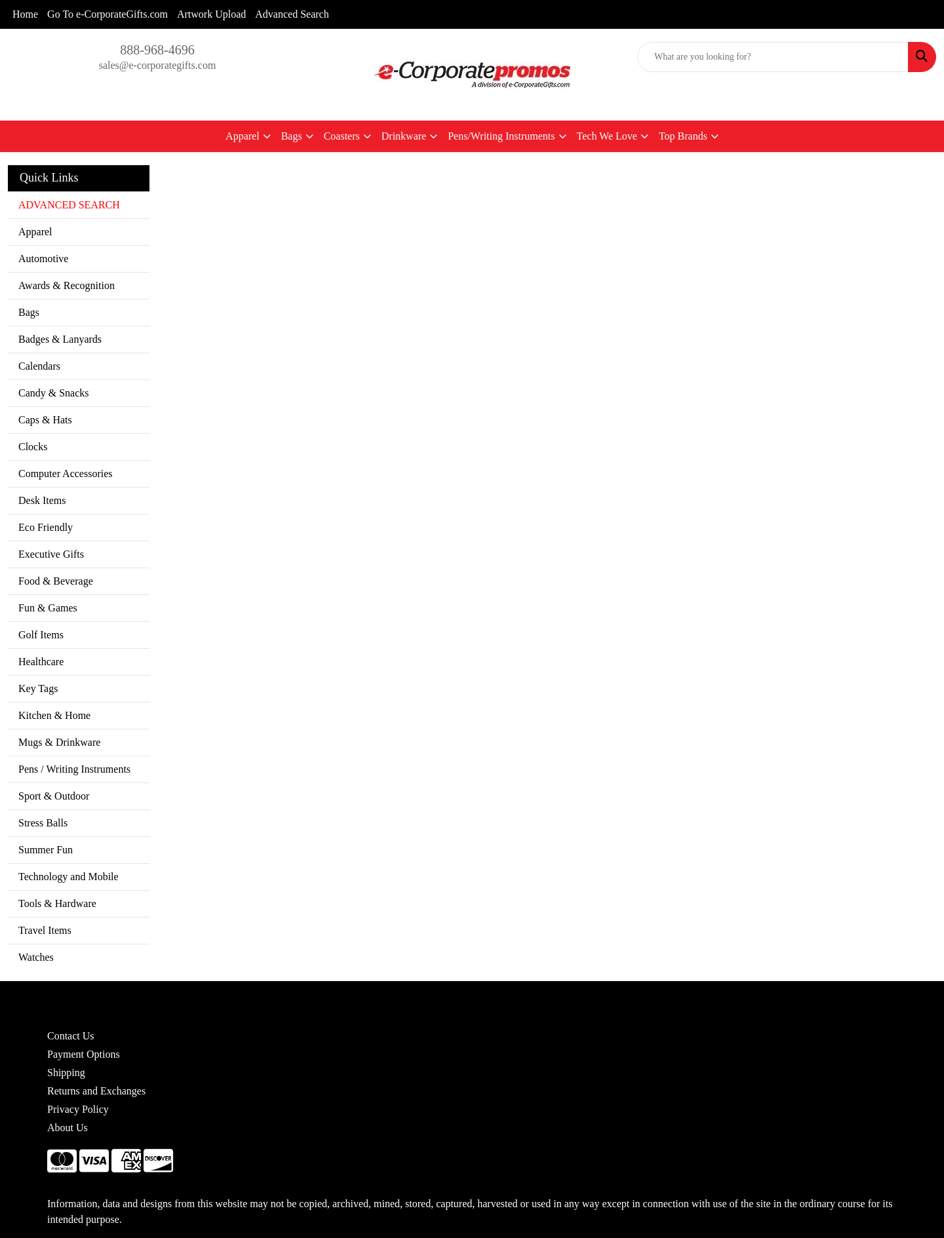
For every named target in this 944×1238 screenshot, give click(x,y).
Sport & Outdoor (53, 796)
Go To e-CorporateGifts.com (107, 14)
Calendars (39, 366)
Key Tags (38, 688)
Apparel (243, 136)
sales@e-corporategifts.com (157, 65)
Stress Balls (43, 822)
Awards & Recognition (66, 285)
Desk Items (42, 500)
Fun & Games (47, 607)
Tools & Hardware (57, 903)
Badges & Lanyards (60, 339)
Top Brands (683, 136)
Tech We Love (607, 136)
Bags (291, 136)
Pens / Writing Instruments (74, 769)
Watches (36, 957)
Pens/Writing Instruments (501, 136)
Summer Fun (45, 849)
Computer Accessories (65, 473)
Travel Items (44, 930)
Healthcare (41, 661)
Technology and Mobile (68, 876)
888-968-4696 (157, 50)
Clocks (32, 446)
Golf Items (41, 634)
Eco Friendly (45, 527)
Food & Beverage (55, 581)
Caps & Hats (45, 419)
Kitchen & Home (54, 715)
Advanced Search (291, 14)
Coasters (342, 136)
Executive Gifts (51, 554)
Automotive (43, 258)
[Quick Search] (773, 57)
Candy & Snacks (53, 392)
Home (25, 14)
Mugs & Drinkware (59, 742)
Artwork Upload (211, 14)
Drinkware (404, 136)
